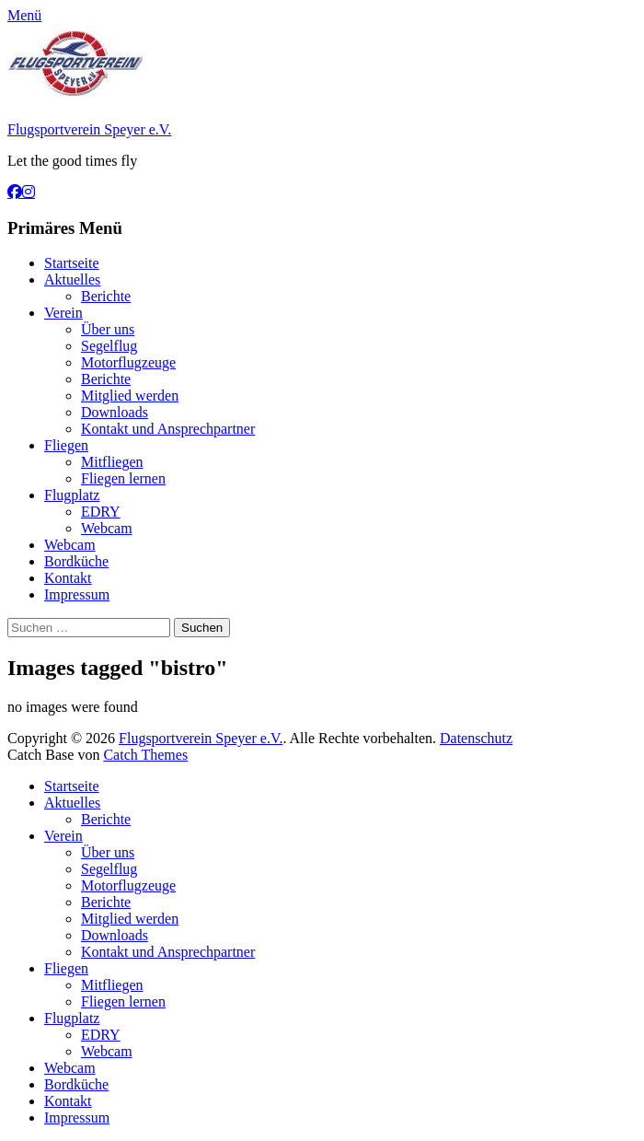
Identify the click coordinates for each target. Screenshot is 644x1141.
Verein (63, 312)
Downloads (114, 412)
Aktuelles (72, 279)
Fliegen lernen (123, 478)
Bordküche (76, 561)
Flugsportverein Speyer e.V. (89, 129)
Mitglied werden (129, 395)
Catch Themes (145, 755)
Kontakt (68, 578)
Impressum (76, 594)
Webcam (106, 528)
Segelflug (109, 346)
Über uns (107, 329)
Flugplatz (71, 495)
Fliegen (66, 445)
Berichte (106, 296)
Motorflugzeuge (128, 362)
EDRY (101, 511)
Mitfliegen (112, 462)
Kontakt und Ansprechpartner (168, 429)
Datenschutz (476, 738)
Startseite (71, 263)
